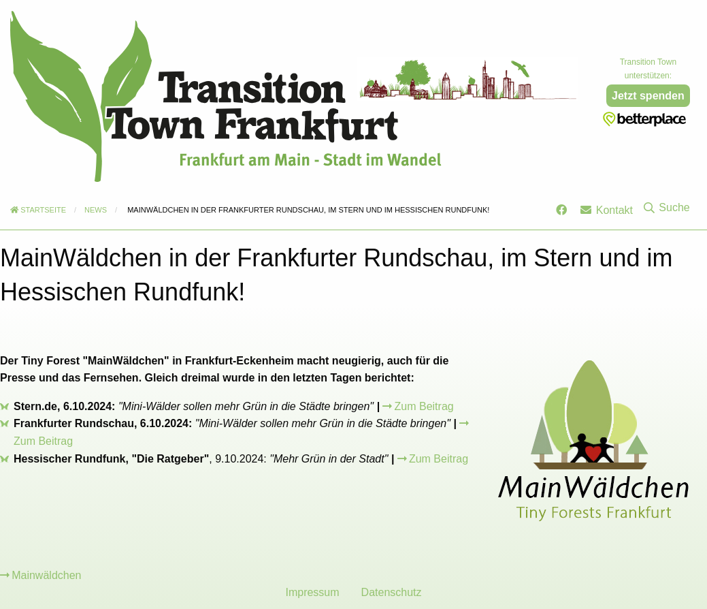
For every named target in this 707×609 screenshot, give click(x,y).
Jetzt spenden (648, 96)
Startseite (38, 210)
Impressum (312, 592)
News (95, 210)
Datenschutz (391, 592)
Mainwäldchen (46, 575)
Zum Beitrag (424, 406)
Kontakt (606, 210)
